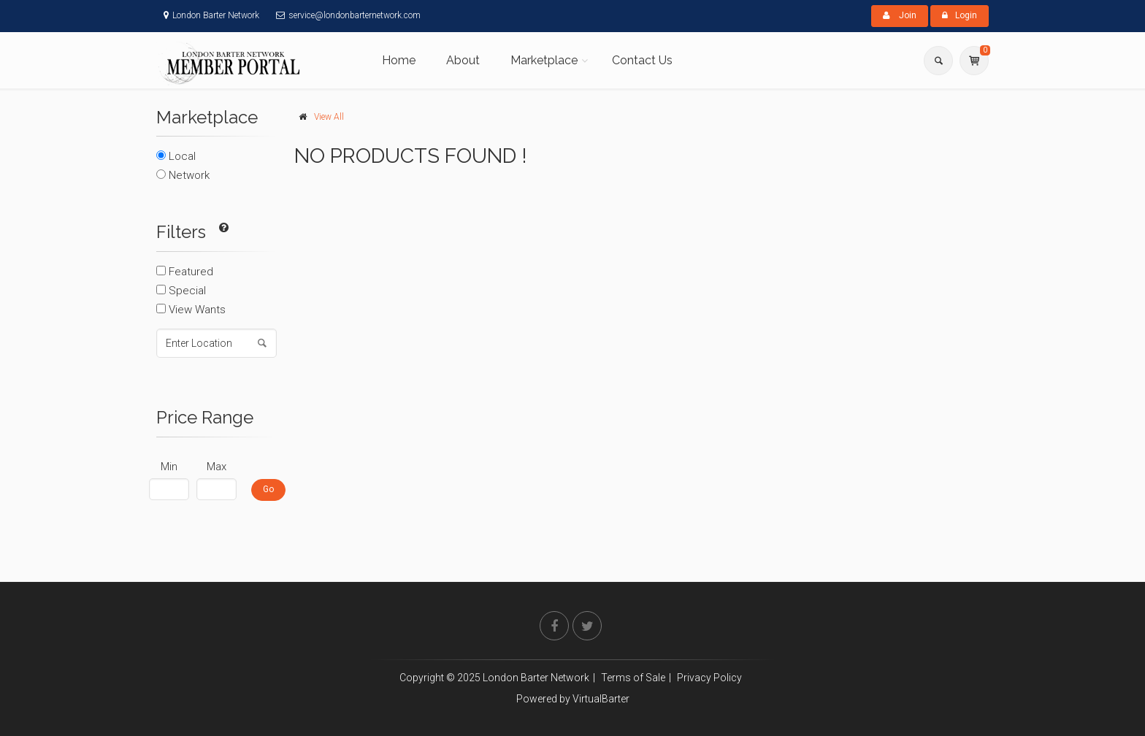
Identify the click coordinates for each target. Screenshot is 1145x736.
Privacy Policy (709, 677)
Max (216, 466)
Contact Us (642, 60)
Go (268, 489)
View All (329, 117)
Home (399, 60)
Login (959, 15)
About (463, 60)
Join (899, 15)
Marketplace (544, 60)
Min (169, 466)
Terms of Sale (633, 677)
